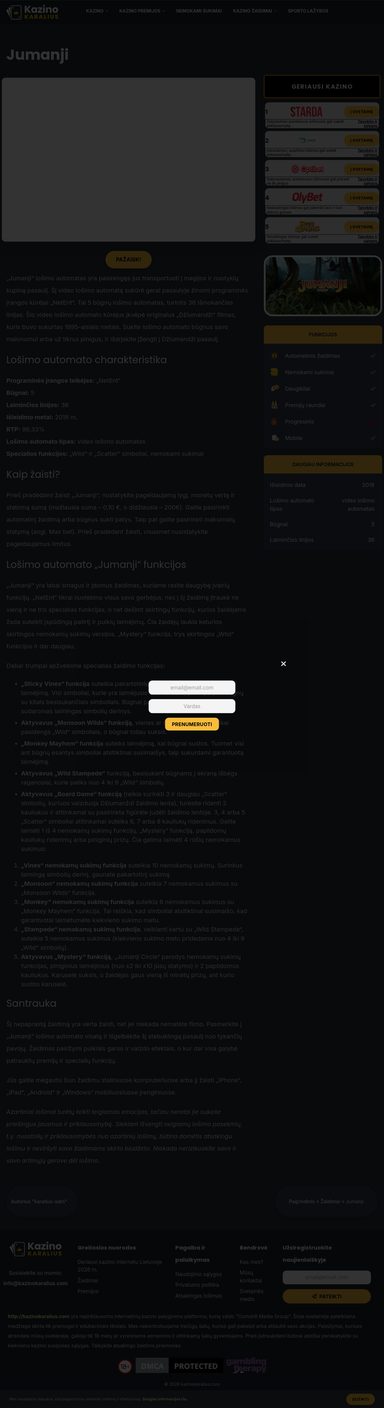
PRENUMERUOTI (192, 724)
